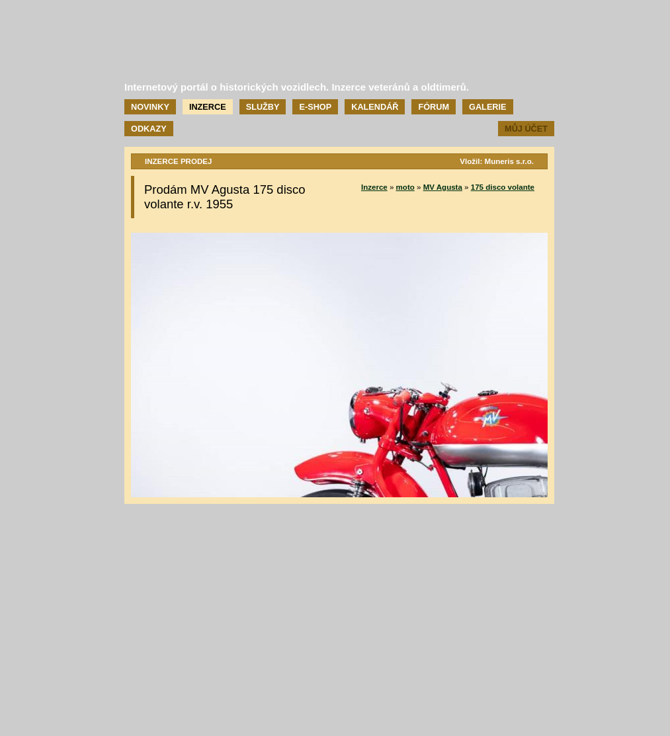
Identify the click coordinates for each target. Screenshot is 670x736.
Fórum (433, 107)
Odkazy (149, 129)
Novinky (150, 107)
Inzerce (207, 107)
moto (405, 187)
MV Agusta (442, 187)
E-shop (315, 107)
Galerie (487, 107)
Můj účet (526, 129)
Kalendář (374, 107)
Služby (263, 107)
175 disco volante (502, 187)
